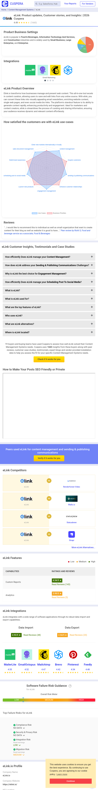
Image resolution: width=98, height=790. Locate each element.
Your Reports (70, 3)
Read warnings (19, 742)
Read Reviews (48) (32, 635)
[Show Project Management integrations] (53, 80)
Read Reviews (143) (61, 584)
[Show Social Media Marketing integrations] (48, 80)
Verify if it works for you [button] (49, 453)
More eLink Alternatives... (83, 547)
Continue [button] (71, 781)
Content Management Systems (21, 10)
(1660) (34, 22)
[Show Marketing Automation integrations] (50, 80)
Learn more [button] (62, 774)
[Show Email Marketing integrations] (45, 80)
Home (3, 10)
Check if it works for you (49, 359)
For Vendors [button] (87, 3)
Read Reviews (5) (60, 597)
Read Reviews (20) (78, 635)
